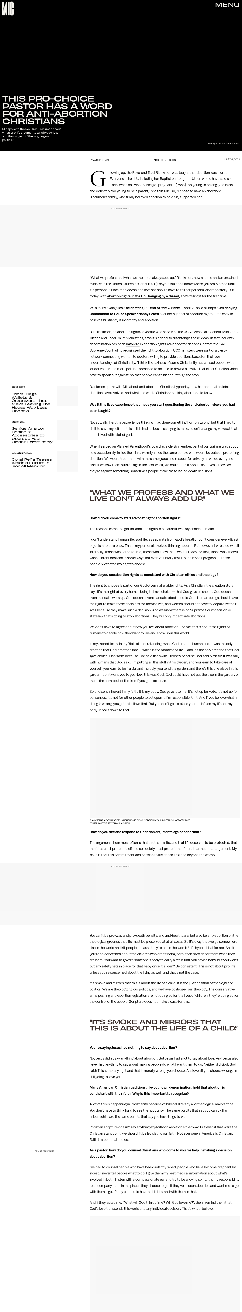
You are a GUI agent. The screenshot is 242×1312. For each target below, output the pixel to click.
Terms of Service (65, 355)
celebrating (134, 308)
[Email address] (45, 339)
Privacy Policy (19, 357)
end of (165, 308)
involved (133, 344)
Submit (69, 349)
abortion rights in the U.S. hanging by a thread (143, 296)
